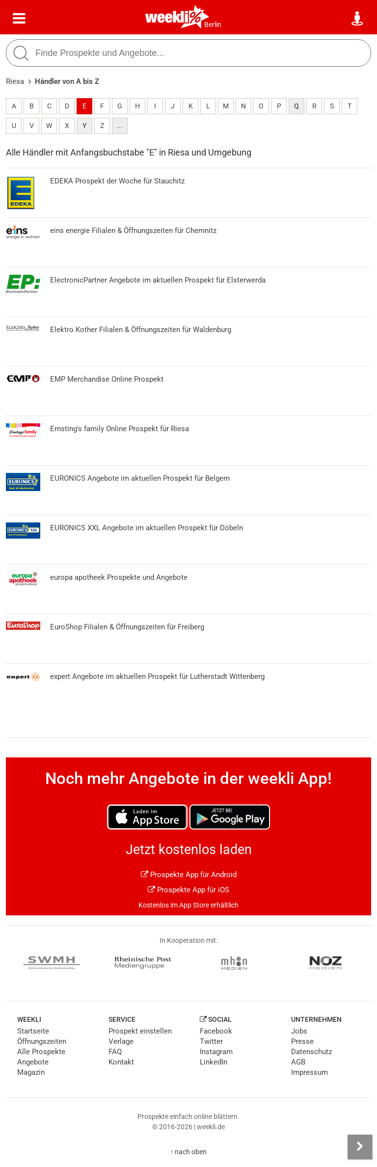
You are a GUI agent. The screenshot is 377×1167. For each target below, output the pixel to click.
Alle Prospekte (41, 1051)
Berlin (212, 24)
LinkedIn (213, 1062)
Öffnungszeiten (41, 1041)
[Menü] (19, 18)
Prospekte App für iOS (188, 889)
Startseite (33, 1031)
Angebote (33, 1062)
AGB (298, 1062)
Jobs (299, 1031)
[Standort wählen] (358, 18)
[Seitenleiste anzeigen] (360, 1147)
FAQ (115, 1051)
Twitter (211, 1041)
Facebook (216, 1031)
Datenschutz (311, 1051)
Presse (302, 1041)
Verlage (121, 1041)
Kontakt (121, 1062)
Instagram (216, 1051)
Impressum (309, 1072)
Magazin (31, 1072)
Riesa (15, 81)
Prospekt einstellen (140, 1031)
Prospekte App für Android (189, 874)
